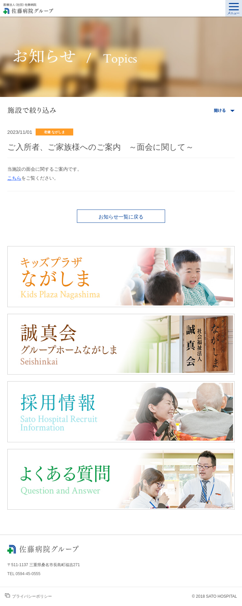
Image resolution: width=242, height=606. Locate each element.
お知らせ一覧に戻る (121, 216)
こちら (14, 178)
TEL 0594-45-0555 (24, 573)
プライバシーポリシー (28, 596)
